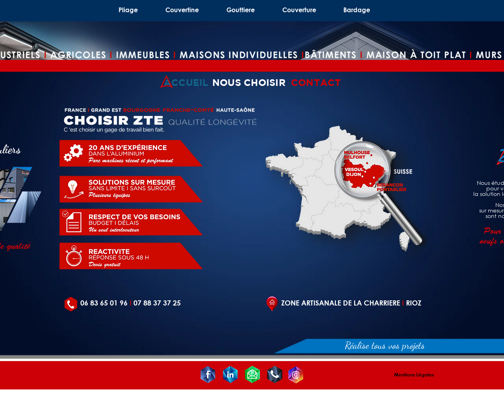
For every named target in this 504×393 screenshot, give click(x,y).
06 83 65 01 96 (104, 302)
